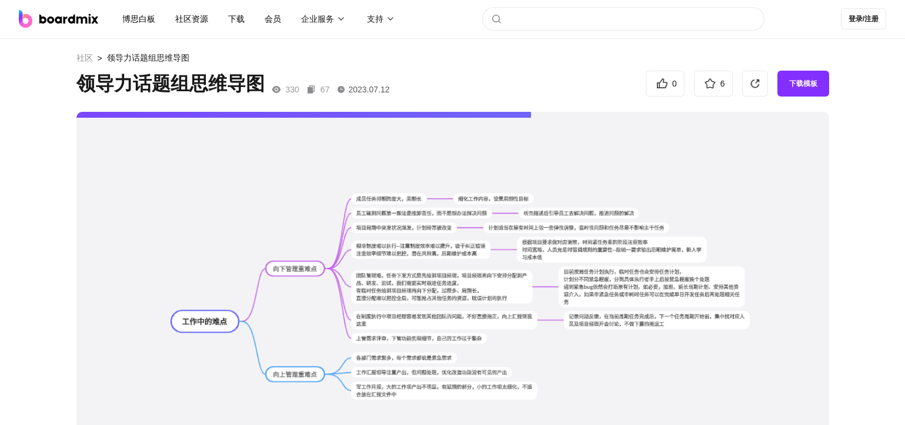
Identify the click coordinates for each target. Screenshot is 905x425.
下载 (236, 19)
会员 (273, 19)
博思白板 (138, 19)
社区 (84, 57)
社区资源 (191, 19)
